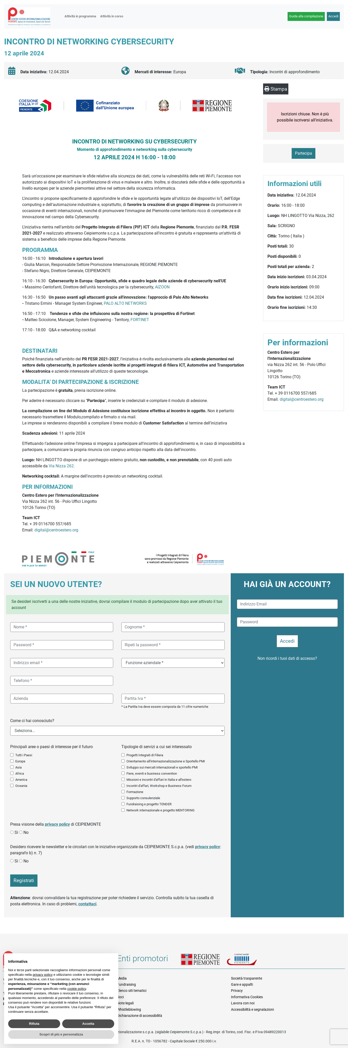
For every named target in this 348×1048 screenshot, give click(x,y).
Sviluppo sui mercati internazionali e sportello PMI (162, 767)
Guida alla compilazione (306, 16)
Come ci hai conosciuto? (32, 720)
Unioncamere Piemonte (248, 960)
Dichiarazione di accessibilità (139, 1016)
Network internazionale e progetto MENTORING (160, 810)
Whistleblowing (129, 1009)
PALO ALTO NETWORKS (125, 303)
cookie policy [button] (76, 989)
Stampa (275, 89)
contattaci (87, 903)
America (21, 780)
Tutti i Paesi (23, 755)
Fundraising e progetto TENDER (149, 804)
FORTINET (140, 319)
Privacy (237, 991)
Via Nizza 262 (61, 466)
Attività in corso (111, 16)
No (26, 832)
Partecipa (303, 153)
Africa (19, 773)
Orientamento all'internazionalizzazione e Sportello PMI (165, 761)
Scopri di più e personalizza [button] (61, 1034)
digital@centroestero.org (56, 530)
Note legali (125, 1003)
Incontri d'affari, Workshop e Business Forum (158, 786)
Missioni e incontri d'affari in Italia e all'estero (158, 780)
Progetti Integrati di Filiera (144, 755)
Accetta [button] (88, 1024)
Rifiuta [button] (34, 1024)
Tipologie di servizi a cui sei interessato (156, 746)
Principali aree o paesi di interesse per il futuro (51, 746)
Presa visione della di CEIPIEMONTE (55, 824)
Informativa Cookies (247, 997)
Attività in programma (80, 16)
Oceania (21, 786)
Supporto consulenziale (143, 798)
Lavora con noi (242, 1003)
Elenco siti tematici (131, 991)
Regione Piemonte (204, 960)
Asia (18, 767)
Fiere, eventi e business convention (151, 773)
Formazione (134, 792)
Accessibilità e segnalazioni (252, 1009)
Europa (20, 761)
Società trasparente (246, 978)
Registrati (24, 880)
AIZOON (162, 287)
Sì (16, 832)
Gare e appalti (242, 984)
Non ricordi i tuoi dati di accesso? (287, 658)
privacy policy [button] (43, 975)
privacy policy (57, 824)
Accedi (333, 16)
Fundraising (126, 984)
